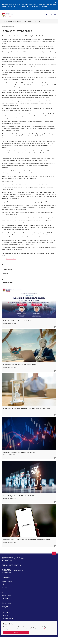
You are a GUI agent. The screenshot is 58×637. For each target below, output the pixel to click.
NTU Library (5, 587)
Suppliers (4, 590)
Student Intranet (6, 595)
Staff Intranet (5, 592)
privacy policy (42, 628)
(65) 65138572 (8, 572)
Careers (4, 609)
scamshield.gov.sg (35, 6)
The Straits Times (11, 259)
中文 (3, 584)
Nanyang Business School (13, 21)
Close (16, 632)
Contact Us (5, 615)
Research (5, 273)
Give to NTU (5, 598)
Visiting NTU (5, 607)
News (38, 21)
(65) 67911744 (8, 560)
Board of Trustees (7, 581)
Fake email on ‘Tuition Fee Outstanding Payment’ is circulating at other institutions (32, 4)
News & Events (28, 21)
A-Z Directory (6, 612)
